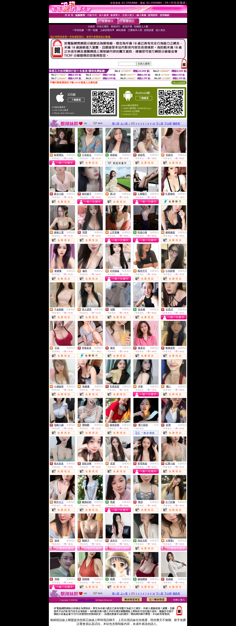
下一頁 (159, 123)
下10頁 (168, 123)
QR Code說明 (179, 82)
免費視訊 (70, 155)
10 (153, 123)
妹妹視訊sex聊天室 (86, 600)
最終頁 (176, 123)
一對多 (155, 425)
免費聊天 (182, 194)
